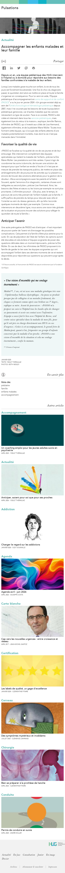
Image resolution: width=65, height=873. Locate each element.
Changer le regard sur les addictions (20, 544)
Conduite (7, 794)
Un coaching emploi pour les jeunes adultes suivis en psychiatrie (29, 449)
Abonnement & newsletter (32, 867)
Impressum (52, 867)
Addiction (8, 509)
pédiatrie (5, 385)
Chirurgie (7, 747)
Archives (13, 867)
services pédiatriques (41, 118)
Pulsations (9, 8)
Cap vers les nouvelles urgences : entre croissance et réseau (29, 640)
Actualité (7, 40)
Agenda (6, 556)
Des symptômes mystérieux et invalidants (23, 736)
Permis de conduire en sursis (16, 830)
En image (50, 854)
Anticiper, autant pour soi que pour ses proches (26, 497)
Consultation (29, 854)
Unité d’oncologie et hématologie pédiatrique (31, 105)
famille (4, 388)
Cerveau (7, 700)
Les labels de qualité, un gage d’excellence (24, 688)
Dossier (5, 858)
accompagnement (10, 395)
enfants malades (9, 391)
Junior (41, 854)
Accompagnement (13, 412)
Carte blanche (11, 603)
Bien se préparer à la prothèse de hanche (23, 783)
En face (16, 854)
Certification (9, 653)
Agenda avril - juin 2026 (13, 592)
